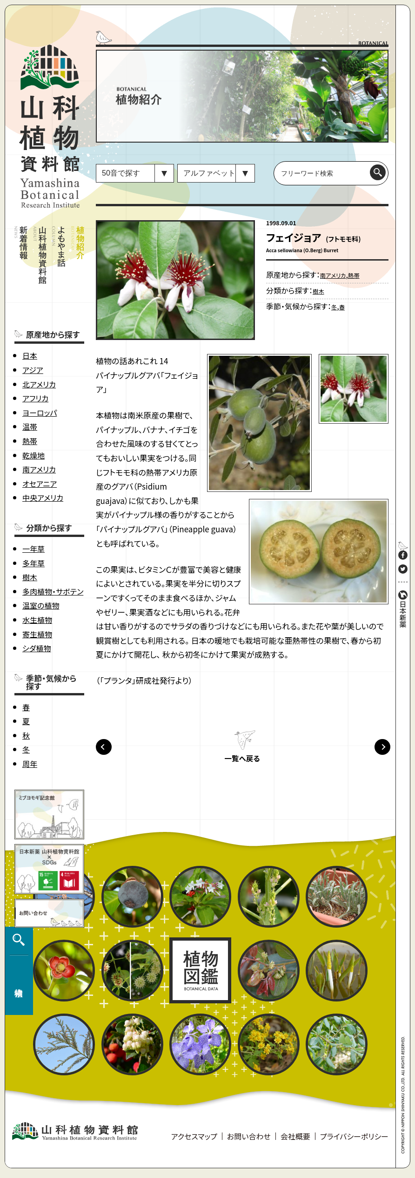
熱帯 (29, 404)
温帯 (29, 389)
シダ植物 (36, 611)
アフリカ (35, 361)
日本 (29, 318)
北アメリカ (39, 347)
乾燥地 (33, 418)
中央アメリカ (42, 460)
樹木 (29, 540)
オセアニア (39, 446)
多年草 (33, 525)
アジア (32, 333)
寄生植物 (37, 596)
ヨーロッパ (39, 375)
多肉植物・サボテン (52, 554)
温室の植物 (40, 568)
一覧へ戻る (241, 763)
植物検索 (16, 1071)
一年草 (33, 511)
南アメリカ (39, 432)
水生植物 (37, 583)
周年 (29, 727)
